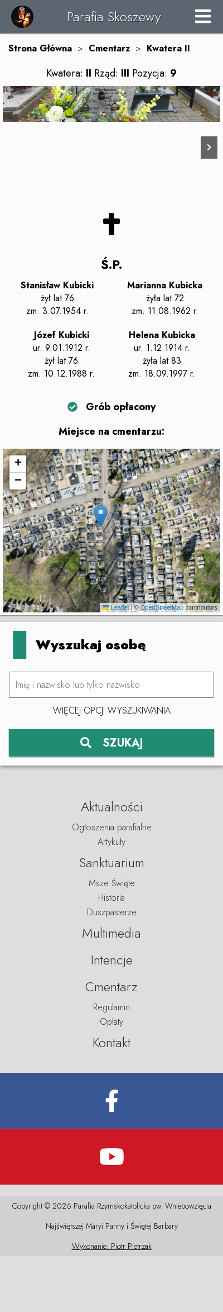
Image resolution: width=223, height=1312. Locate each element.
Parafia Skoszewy (114, 16)
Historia (111, 953)
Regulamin (111, 1063)
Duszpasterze (112, 968)
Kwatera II (168, 48)
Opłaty (111, 1077)
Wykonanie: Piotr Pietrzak (112, 1302)
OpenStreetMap (162, 663)
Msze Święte (112, 939)
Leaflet (116, 663)
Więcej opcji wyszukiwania (112, 766)
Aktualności (112, 862)
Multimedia (111, 989)
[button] (101, 572)
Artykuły (111, 897)
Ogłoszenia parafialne (112, 883)
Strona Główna (40, 48)
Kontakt (111, 1098)
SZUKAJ (111, 799)
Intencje (112, 1015)
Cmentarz (109, 48)
